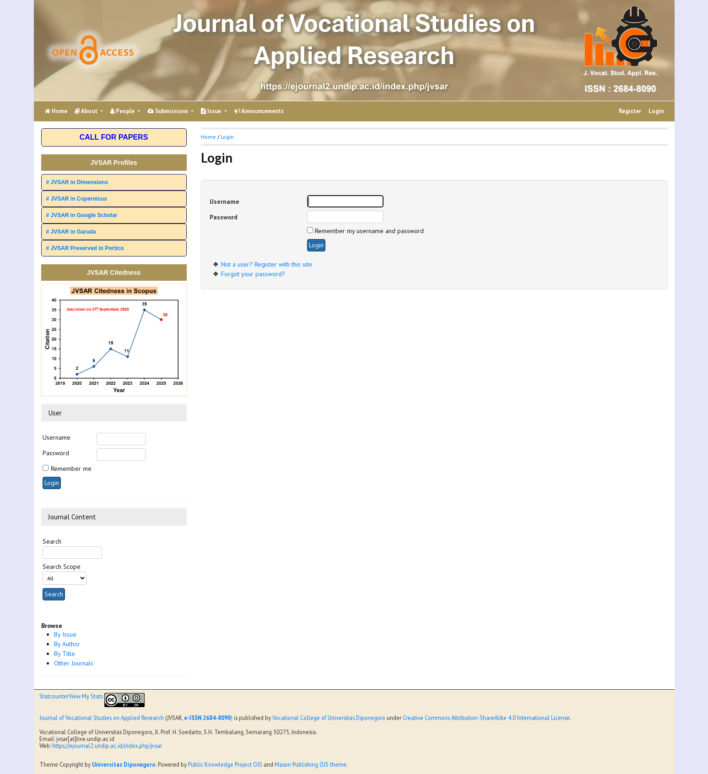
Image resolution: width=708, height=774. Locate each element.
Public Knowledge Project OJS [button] (225, 764)
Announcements (259, 111)
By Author (67, 644)
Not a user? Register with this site (266, 264)
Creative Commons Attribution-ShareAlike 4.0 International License (486, 717)
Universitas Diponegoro (124, 764)
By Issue (65, 634)
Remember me (71, 468)
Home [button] (208, 136)
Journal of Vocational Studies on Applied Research (101, 717)
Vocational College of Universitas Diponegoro (328, 717)
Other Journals (73, 663)
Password (56, 453)
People (123, 111)
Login (656, 111)
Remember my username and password (369, 231)
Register (630, 111)
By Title (64, 653)
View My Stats (86, 696)
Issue (211, 111)
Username (56, 437)
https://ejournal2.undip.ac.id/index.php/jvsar (107, 745)
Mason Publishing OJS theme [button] (310, 764)
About (87, 111)
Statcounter (54, 696)
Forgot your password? (253, 274)
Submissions (168, 111)
